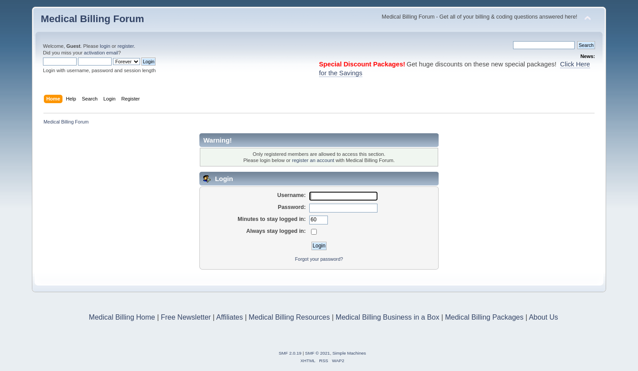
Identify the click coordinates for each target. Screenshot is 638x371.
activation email (101, 52)
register (125, 46)
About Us (543, 317)
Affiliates (229, 317)
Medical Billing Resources (289, 317)
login (105, 46)
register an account (313, 160)
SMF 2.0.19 (290, 353)
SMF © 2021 (317, 353)
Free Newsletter (186, 317)
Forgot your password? (319, 259)
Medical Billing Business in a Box (388, 317)
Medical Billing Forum (92, 18)
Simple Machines (349, 353)
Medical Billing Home (122, 317)
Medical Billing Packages (484, 317)
